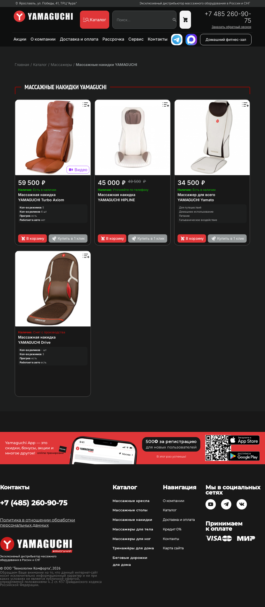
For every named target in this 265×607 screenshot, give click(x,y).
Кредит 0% (172, 529)
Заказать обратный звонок (231, 27)
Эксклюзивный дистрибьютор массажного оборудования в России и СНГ (194, 3)
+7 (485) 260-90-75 (33, 502)
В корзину (32, 238)
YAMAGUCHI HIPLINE (116, 200)
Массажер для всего (196, 194)
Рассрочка (113, 39)
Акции (19, 39)
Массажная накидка (37, 194)
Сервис (136, 39)
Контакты (157, 39)
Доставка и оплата (79, 39)
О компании (43, 39)
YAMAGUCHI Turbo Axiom (41, 200)
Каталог (169, 510)
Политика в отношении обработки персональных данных (37, 523)
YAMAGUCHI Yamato (196, 200)
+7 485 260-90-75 (227, 17)
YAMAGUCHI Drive (34, 342)
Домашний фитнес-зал (225, 39)
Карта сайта (173, 548)
